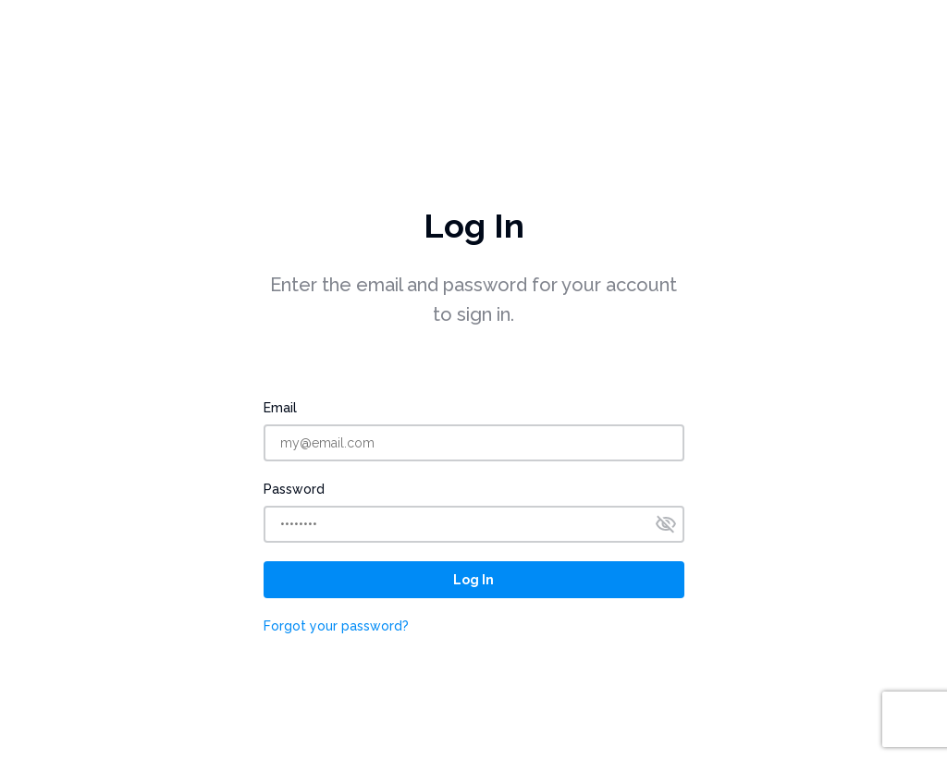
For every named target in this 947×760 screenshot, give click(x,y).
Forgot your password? (336, 626)
